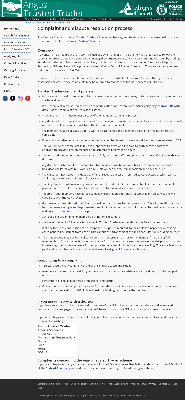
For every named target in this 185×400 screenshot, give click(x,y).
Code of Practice (15, 63)
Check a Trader (79, 383)
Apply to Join (12, 56)
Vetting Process (14, 70)
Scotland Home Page (49, 383)
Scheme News (97, 383)
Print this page (154, 19)
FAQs (7, 91)
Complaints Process (71, 19)
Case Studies (12, 77)
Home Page (11, 28)
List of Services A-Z (16, 49)
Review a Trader (14, 42)
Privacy (152, 383)
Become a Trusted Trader (100, 19)
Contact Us (11, 84)
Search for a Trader (16, 35)
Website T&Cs (138, 383)
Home (27, 22)
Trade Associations (117, 383)
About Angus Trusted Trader (40, 19)
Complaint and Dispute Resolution (53, 22)
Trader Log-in (174, 19)
